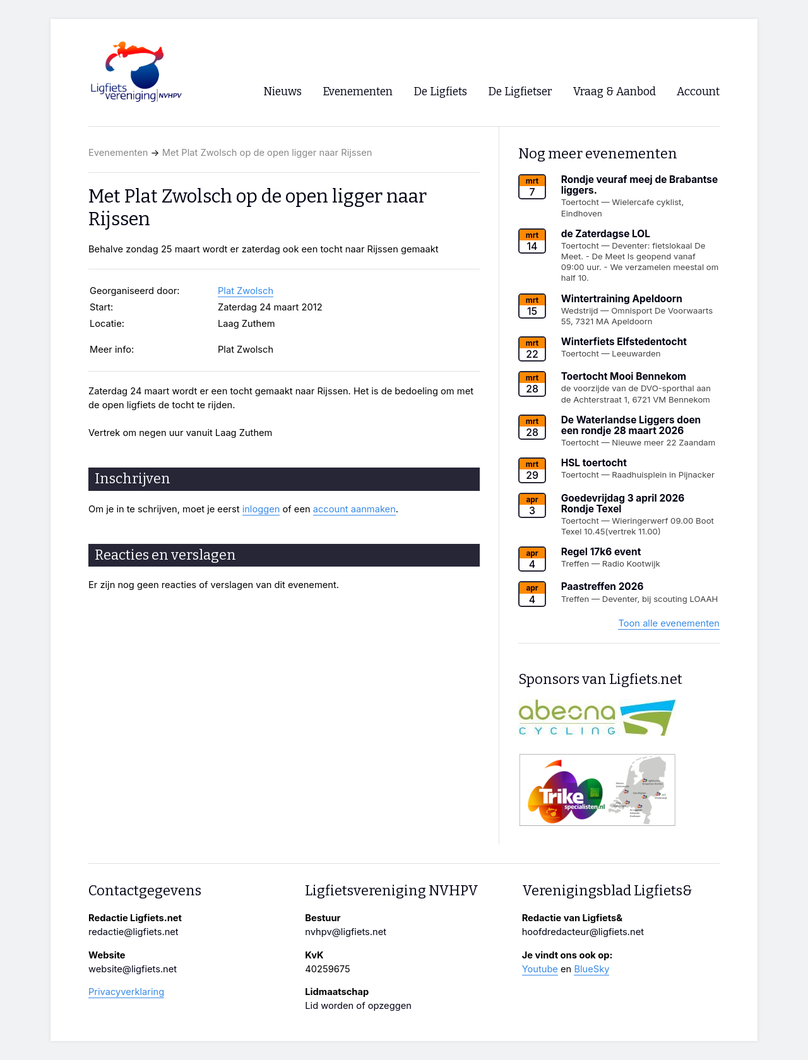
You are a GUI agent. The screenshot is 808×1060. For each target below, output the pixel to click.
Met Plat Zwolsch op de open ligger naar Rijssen (267, 152)
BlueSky (591, 969)
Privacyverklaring (126, 992)
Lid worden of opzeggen (358, 1005)
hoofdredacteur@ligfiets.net (583, 932)
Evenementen (118, 152)
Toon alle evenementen (669, 623)
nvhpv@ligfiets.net (345, 932)
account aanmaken (354, 509)
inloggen (261, 509)
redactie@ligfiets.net (133, 932)
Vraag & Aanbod (614, 91)
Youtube (540, 969)
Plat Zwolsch (245, 291)
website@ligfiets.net (132, 969)
